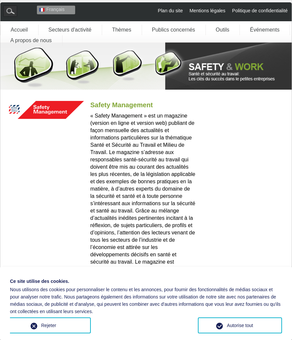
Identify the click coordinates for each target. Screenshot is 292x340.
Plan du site (170, 10)
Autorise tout (240, 325)
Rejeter (48, 325)
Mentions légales (207, 10)
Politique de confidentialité (260, 10)
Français (52, 9)
